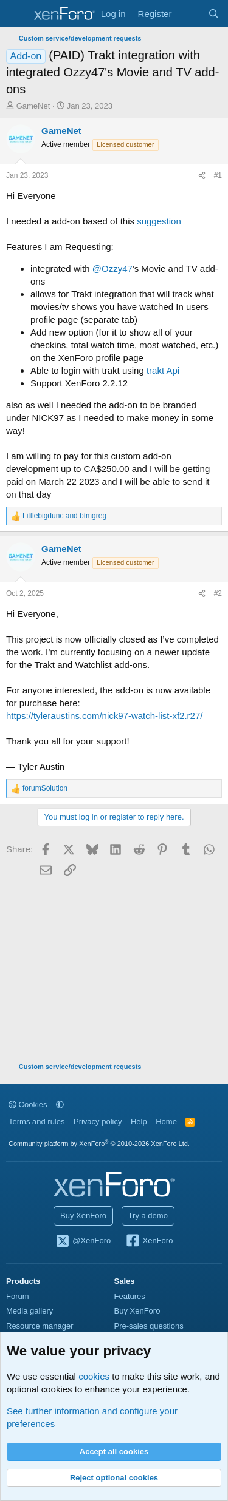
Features (129, 1296)
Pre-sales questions (149, 1326)
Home (166, 1121)
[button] (60, 1104)
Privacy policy (98, 1121)
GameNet (33, 105)
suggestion (159, 221)
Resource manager (40, 1326)
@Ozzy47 (112, 268)
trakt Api (163, 370)
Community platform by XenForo (99, 1143)
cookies (93, 1376)
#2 (218, 593)
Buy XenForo (83, 1215)
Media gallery (29, 1310)
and (64, 515)
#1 (218, 175)
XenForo (149, 1241)
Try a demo (148, 1215)
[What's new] (189, 13)
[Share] (202, 176)
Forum (17, 1296)
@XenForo (83, 1241)
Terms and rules (36, 1121)
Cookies (28, 1104)
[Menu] (16, 14)
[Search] (214, 13)
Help (139, 1121)
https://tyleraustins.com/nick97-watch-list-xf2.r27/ (104, 715)
